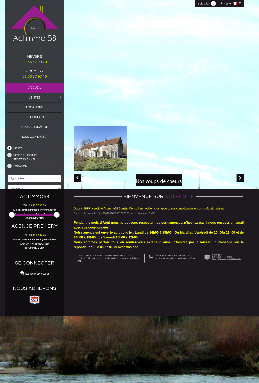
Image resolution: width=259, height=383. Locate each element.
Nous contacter (35, 136)
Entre (11, 222)
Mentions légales (92, 371)
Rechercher (34, 234)
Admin (125, 371)
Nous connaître (34, 127)
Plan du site (79, 371)
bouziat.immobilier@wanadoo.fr (39, 272)
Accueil (34, 87)
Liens (118, 371)
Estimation (35, 117)
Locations (34, 107)
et (38, 222)
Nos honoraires (108, 371)
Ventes (45, 97)
